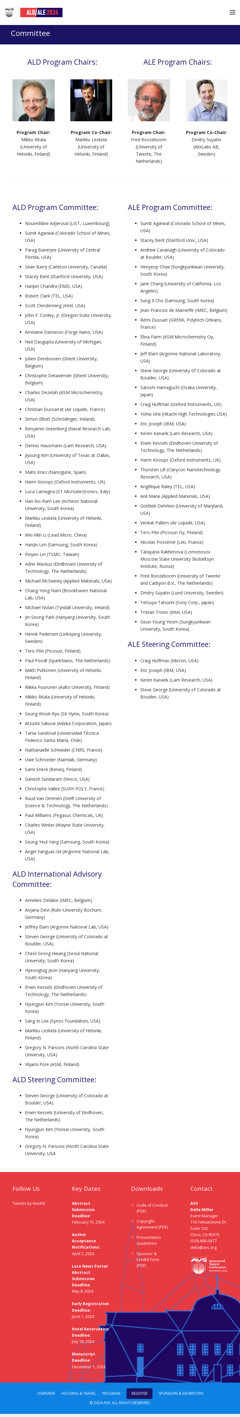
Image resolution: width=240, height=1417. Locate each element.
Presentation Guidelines (149, 1243)
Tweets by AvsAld (28, 1206)
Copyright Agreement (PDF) (152, 1227)
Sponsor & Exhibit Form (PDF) (148, 1262)
